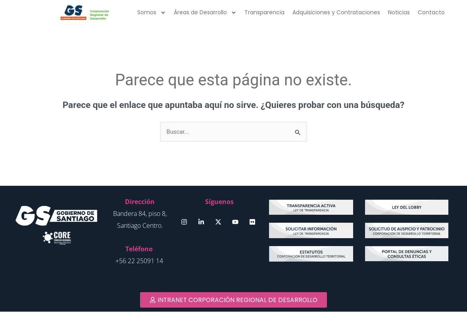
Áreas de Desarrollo (205, 12)
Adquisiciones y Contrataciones (336, 12)
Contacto (431, 12)
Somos (151, 12)
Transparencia (264, 12)
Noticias (399, 12)
